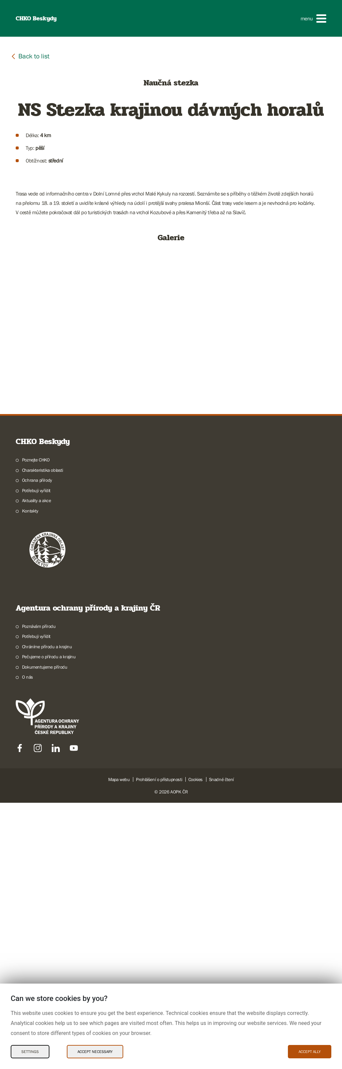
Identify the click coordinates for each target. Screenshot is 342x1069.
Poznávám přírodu (39, 892)
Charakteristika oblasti (42, 736)
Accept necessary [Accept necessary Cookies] (95, 1051)
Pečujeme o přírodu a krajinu (49, 923)
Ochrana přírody (37, 746)
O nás (27, 943)
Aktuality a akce (36, 766)
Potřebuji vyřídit (36, 756)
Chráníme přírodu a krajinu (47, 913)
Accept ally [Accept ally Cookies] (310, 1051)
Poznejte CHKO (36, 726)
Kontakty (30, 777)
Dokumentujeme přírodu (44, 933)
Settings (30, 1051)
